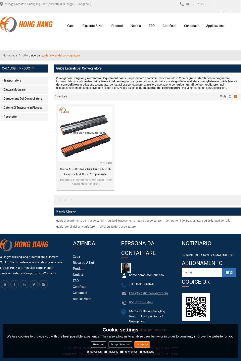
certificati (169, 26)
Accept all (142, 344)
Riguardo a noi (92, 26)
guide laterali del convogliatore (75, 226)
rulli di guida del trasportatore (117, 226)
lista (230, 96)
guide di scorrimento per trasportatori (80, 220)
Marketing (147, 351)
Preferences (129, 351)
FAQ (152, 26)
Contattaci (191, 26)
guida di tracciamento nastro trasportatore (135, 220)
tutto (24, 55)
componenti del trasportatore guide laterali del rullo (198, 220)
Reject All (98, 344)
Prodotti (117, 26)
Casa (70, 26)
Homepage (10, 55)
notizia (136, 26)
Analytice (111, 351)
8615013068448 (141, 302)
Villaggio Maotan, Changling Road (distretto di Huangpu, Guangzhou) (48, 4)
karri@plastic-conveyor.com (148, 293)
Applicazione (215, 26)
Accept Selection (120, 344)
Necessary (94, 351)
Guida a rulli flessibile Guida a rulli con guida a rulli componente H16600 (85, 172)
